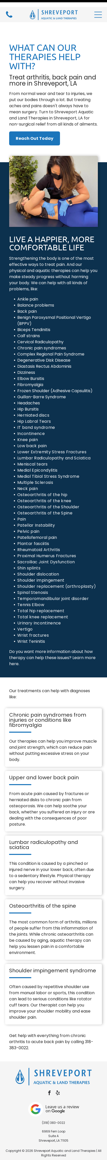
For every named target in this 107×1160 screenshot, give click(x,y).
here (14, 646)
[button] (98, 7)
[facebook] (49, 1076)
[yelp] (57, 1076)
